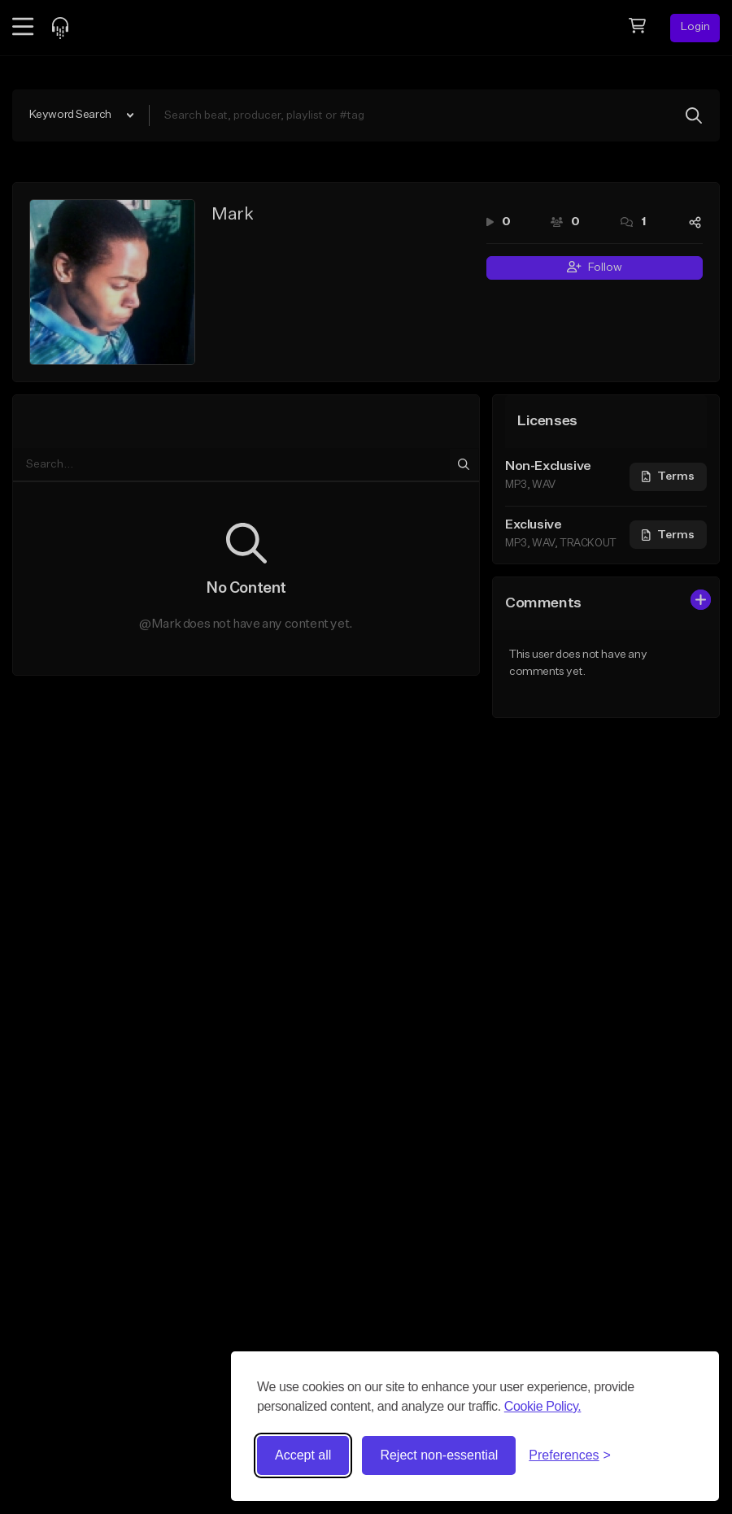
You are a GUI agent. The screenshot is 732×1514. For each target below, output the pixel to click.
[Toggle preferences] (570, 1455)
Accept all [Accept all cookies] (303, 1455)
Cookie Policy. (543, 1406)
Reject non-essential (439, 1455)
